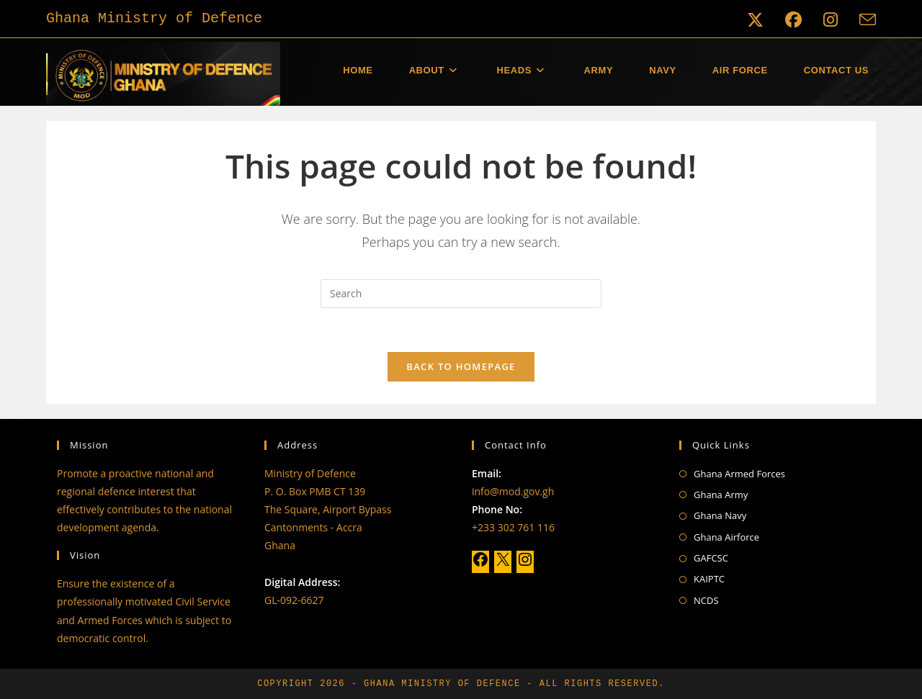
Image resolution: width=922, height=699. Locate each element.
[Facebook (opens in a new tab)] (793, 20)
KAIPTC (709, 578)
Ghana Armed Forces (739, 473)
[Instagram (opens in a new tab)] (831, 20)
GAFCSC (711, 557)
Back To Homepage (460, 366)
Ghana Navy (720, 515)
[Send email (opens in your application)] (862, 20)
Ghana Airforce (726, 537)
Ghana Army (721, 494)
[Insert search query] (461, 293)
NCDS (706, 600)
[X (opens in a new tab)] (755, 20)
